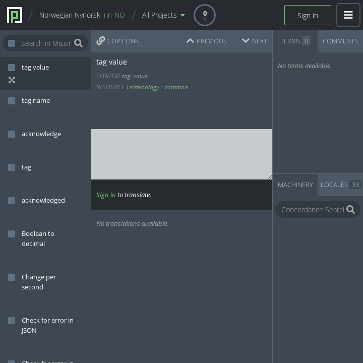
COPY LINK (117, 40)
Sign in (307, 15)
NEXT (254, 40)
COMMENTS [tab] (340, 40)
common (176, 87)
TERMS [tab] (295, 40)
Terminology (142, 87)
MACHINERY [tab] (295, 184)
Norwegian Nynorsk (82, 15)
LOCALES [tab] (341, 184)
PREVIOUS (207, 40)
